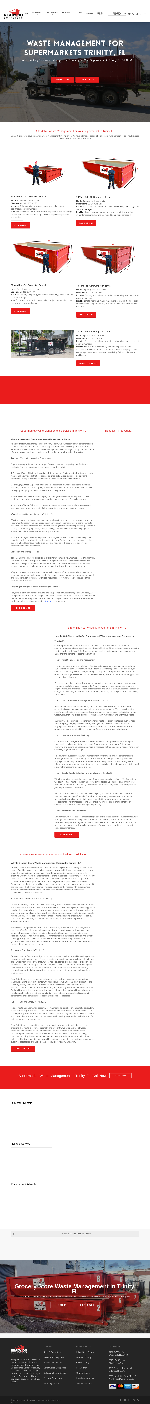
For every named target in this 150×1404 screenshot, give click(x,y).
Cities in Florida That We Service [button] (51, 1234)
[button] (20, 225)
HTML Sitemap (55, 1400)
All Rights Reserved (42, 1400)
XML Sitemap (15, 1403)
